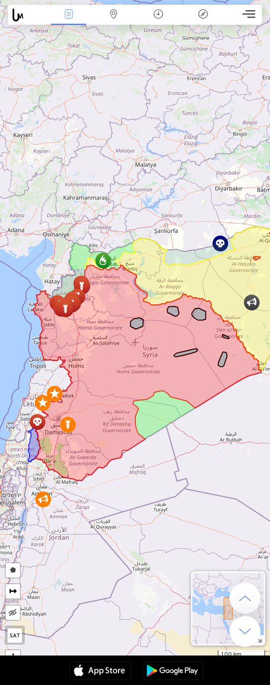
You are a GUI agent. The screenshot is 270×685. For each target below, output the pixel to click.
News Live (68, 15)
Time (158, 15)
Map (113, 15)
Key (203, 15)
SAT (15, 635)
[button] (43, 499)
